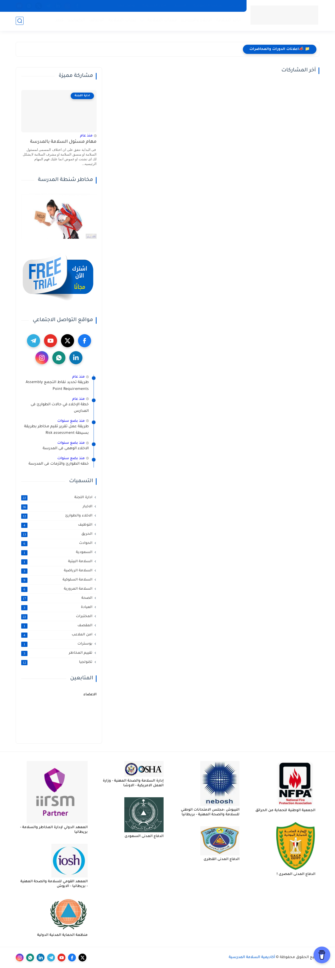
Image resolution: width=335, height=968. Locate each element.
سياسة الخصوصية (207, 6)
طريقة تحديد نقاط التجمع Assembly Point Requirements (57, 385)
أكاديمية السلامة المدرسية (252, 957)
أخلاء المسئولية (154, 6)
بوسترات (56, 644)
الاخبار (56, 506)
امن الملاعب (56, 635)
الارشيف (179, 6)
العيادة (56, 607)
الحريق (56, 534)
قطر (59, 21)
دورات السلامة (122, 21)
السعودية (56, 552)
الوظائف (96, 21)
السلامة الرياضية (56, 570)
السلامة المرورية (56, 589)
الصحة (56, 598)
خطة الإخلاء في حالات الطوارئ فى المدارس (60, 408)
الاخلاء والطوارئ (56, 516)
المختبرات (56, 616)
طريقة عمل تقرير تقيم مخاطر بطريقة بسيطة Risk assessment (56, 430)
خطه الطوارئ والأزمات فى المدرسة (59, 464)
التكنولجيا (76, 21)
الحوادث (56, 543)
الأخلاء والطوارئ (196, 21)
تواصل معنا (126, 6)
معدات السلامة (162, 21)
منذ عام (86, 136)
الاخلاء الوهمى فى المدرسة (66, 449)
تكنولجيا (56, 662)
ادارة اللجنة (56, 497)
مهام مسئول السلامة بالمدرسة (63, 142)
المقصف (56, 625)
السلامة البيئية (56, 561)
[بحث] (20, 21)
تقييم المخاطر (56, 653)
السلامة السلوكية (56, 580)
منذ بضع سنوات (71, 421)
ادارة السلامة (228, 21)
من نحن (235, 6)
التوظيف (56, 525)
